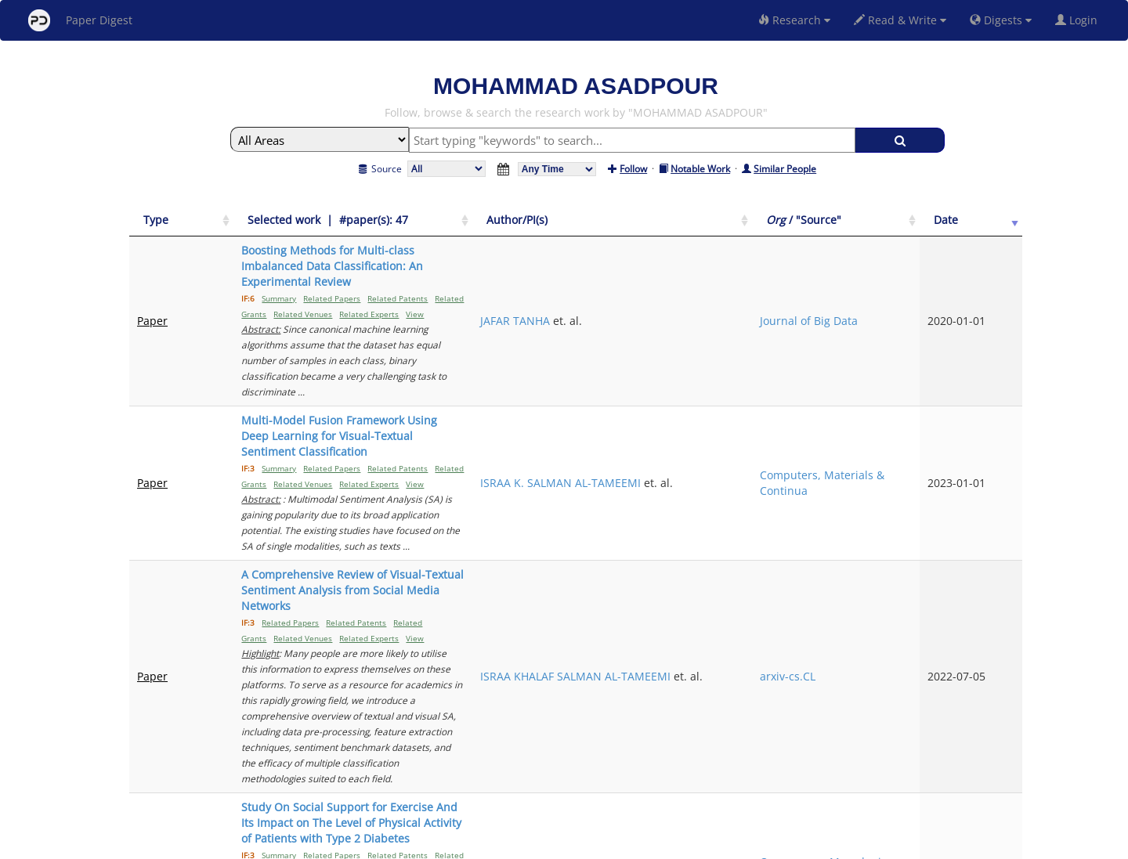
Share (644, 844)
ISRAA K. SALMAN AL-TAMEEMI (775, 365)
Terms (570, 844)
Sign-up (531, 844)
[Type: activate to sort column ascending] (163, 228)
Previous (876, 711)
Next (998, 711)
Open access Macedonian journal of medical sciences (908, 587)
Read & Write (900, 20)
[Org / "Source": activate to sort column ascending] (918, 228)
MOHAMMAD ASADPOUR (760, 663)
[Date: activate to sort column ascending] (996, 228)
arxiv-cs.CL (903, 480)
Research (794, 20)
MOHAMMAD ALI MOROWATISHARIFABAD (758, 587)
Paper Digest (80, 20)
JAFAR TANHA (730, 289)
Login (1079, 20)
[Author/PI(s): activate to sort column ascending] (777, 228)
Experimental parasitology (910, 663)
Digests (1001, 20)
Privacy (608, 844)
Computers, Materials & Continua (905, 373)
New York (691, 844)
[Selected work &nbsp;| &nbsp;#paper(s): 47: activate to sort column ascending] (442, 228)
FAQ (499, 844)
